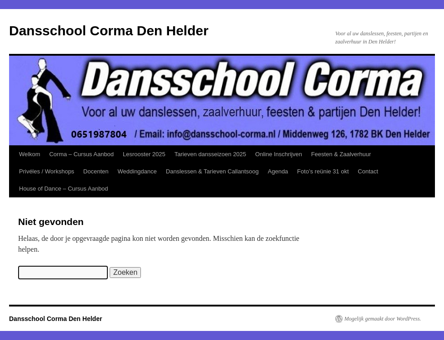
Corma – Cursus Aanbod (81, 154)
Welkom (29, 154)
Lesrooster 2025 (144, 154)
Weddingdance (137, 171)
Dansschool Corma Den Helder (108, 30)
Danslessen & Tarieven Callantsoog (212, 171)
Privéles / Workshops (46, 171)
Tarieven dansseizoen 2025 (210, 154)
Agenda (278, 171)
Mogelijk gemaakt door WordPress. (382, 319)
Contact (368, 171)
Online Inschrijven (278, 154)
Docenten (96, 171)
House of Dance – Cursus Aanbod (63, 188)
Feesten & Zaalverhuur (341, 154)
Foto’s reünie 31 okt (323, 171)
